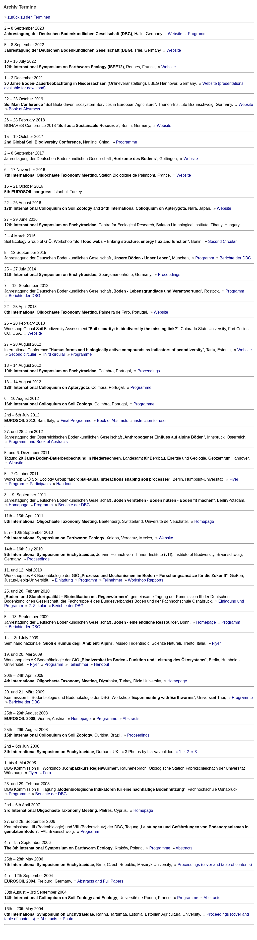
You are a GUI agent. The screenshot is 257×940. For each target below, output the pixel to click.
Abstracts (131, 718)
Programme (126, 142)
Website (175, 34)
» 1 (178, 752)
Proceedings (169, 274)
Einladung (64, 580)
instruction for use (149, 420)
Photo (68, 919)
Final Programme (75, 420)
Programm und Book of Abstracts (38, 442)
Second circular (22, 354)
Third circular (53, 354)
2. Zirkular (37, 606)
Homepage (18, 505)
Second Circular (222, 241)
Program (16, 484)
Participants (40, 484)
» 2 (186, 752)
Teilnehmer (112, 580)
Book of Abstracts (24, 109)
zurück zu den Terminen (29, 17)
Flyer (233, 479)
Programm (197, 34)
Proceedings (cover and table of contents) (215, 864)
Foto (47, 773)
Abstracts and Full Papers (100, 881)
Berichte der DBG (235, 258)
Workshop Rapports (145, 580)
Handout (64, 484)
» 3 (194, 752)
